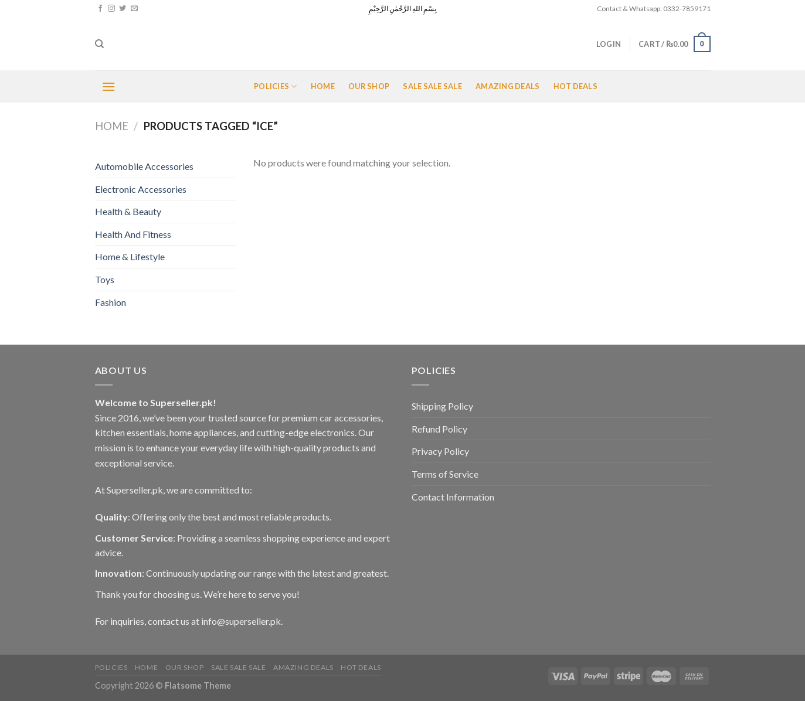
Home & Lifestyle (130, 256)
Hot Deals (575, 86)
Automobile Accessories (144, 166)
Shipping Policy (442, 405)
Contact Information (453, 496)
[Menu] (109, 86)
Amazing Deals (507, 86)
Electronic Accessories (140, 189)
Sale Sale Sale (432, 86)
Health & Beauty (128, 211)
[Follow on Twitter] (122, 9)
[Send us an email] (134, 9)
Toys (104, 279)
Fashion (110, 302)
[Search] (99, 44)
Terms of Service (445, 473)
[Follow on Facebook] (100, 9)
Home (323, 86)
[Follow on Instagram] (111, 9)
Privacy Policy (440, 451)
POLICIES (275, 86)
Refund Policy (439, 428)
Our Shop (368, 86)
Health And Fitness (133, 234)
